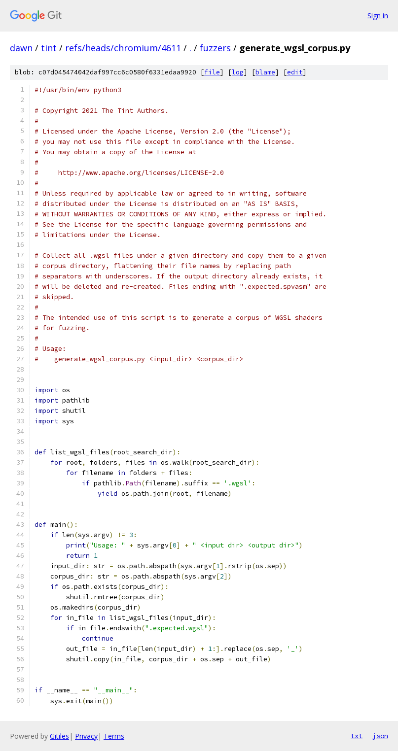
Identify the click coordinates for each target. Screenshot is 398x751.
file (212, 72)
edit (295, 72)
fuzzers (215, 48)
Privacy (86, 736)
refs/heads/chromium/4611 (123, 48)
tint (49, 48)
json (380, 735)
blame (265, 72)
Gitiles (59, 736)
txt (356, 735)
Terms (114, 736)
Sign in (377, 15)
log (238, 72)
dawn (21, 48)
